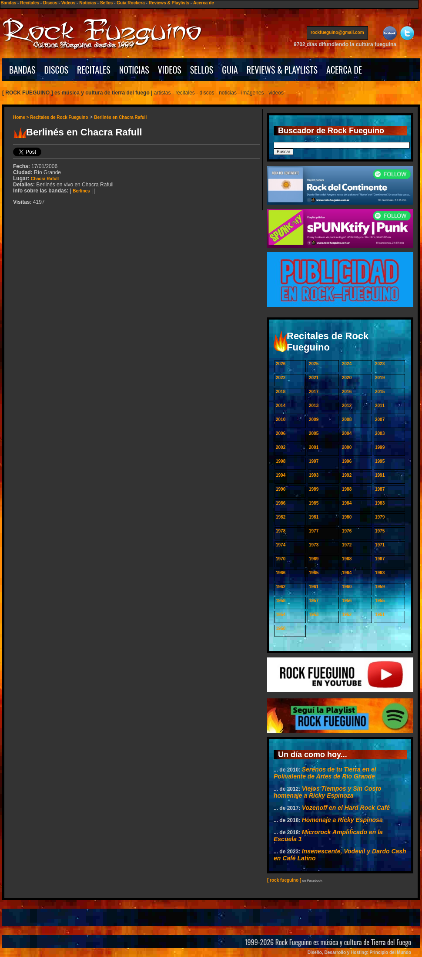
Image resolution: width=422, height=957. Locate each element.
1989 (313, 489)
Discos (50, 2)
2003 (380, 433)
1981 (313, 517)
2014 (280, 405)
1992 (347, 475)
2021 (313, 377)
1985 (313, 503)
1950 (280, 628)
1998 (280, 461)
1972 (347, 545)
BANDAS (22, 69)
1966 (280, 572)
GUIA (230, 69)
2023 (380, 363)
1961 (313, 586)
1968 (347, 558)
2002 (280, 447)
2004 (347, 433)
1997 (313, 461)
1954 (280, 614)
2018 (280, 391)
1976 (347, 531)
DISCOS (56, 69)
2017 (313, 391)
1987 (380, 489)
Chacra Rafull (45, 178)
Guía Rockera (130, 2)
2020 (347, 377)
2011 (380, 405)
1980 (347, 517)
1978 (280, 531)
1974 (280, 545)
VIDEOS (169, 69)
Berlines (81, 191)
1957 (313, 600)
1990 (280, 489)
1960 (347, 586)
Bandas (8, 2)
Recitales (29, 2)
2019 (380, 377)
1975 (380, 531)
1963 (380, 572)
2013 (313, 405)
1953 (313, 614)
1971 (380, 545)
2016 (347, 391)
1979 (380, 517)
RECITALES (94, 69)
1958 (280, 600)
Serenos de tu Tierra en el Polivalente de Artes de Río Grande (325, 773)
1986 (280, 503)
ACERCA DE (344, 69)
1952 (347, 614)
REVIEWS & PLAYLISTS (282, 69)
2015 (380, 391)
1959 (380, 586)
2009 (313, 419)
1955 (380, 600)
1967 (380, 558)
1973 (313, 545)
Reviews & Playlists (169, 2)
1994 (280, 475)
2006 (280, 433)
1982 (280, 517)
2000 (347, 447)
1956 (347, 600)
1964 (347, 572)
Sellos (106, 2)
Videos (68, 2)
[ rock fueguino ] (284, 880)
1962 (280, 586)
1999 (380, 447)
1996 (347, 461)
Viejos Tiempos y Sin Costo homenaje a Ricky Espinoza (328, 792)
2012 (347, 405)
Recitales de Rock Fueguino (59, 117)
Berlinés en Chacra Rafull (120, 117)
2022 (280, 377)
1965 (313, 572)
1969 (313, 558)
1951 (380, 614)
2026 (280, 363)
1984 (347, 503)
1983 (380, 503)
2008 (347, 419)
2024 (347, 363)
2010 (280, 419)
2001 (313, 447)
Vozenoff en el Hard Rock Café (346, 807)
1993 (313, 475)
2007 (380, 419)
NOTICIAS (134, 69)
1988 (347, 489)
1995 (380, 461)
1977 (313, 531)
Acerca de (203, 2)
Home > (21, 117)
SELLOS (202, 69)
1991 (380, 475)
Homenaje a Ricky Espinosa (342, 819)
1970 (280, 558)
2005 (313, 433)
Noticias (87, 2)
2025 (313, 363)
